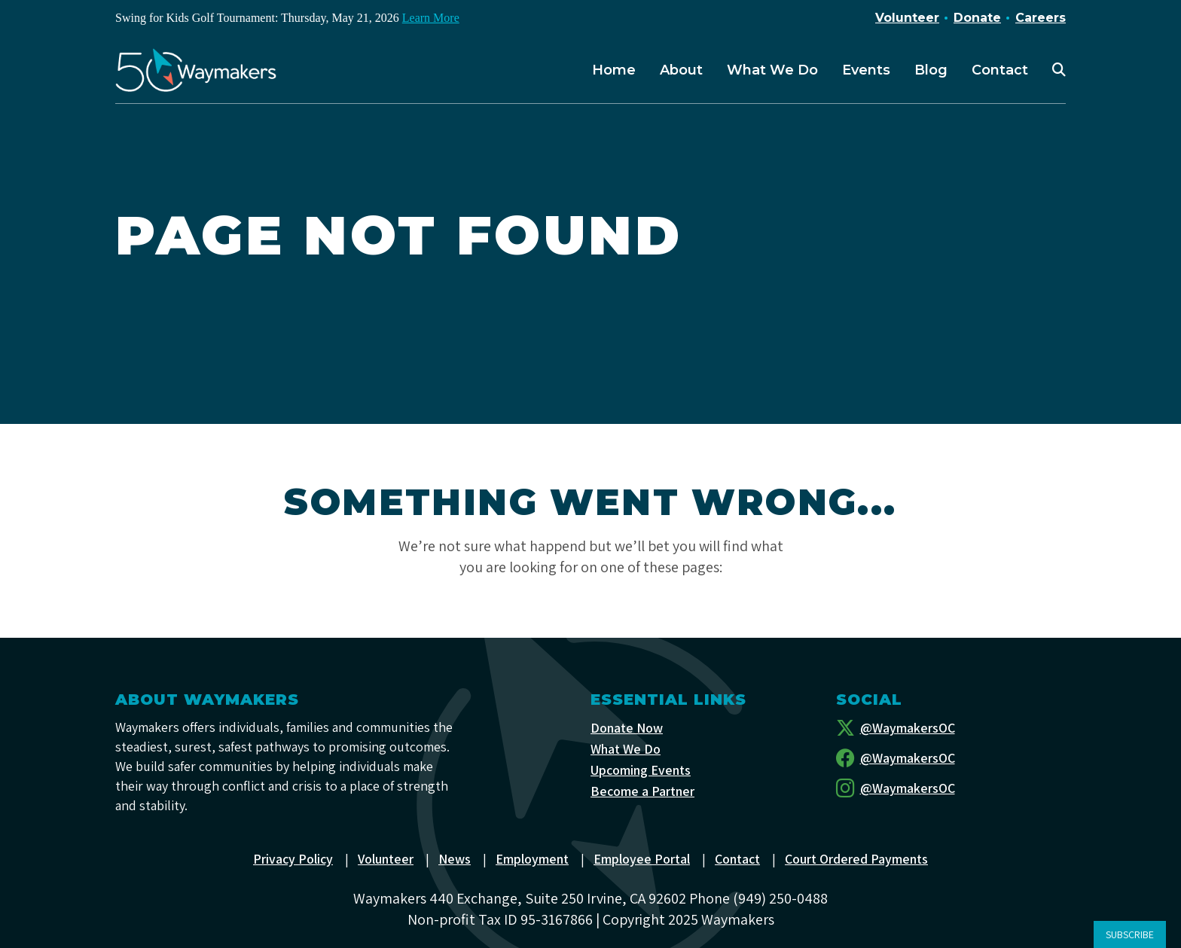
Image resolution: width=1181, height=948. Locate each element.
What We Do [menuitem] (772, 70)
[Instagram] (951, 788)
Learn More (430, 17)
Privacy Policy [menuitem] (293, 858)
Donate (977, 18)
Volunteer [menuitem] (386, 858)
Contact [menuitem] (1000, 70)
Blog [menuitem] (931, 70)
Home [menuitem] (614, 70)
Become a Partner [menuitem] (642, 791)
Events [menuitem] (866, 70)
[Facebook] (951, 758)
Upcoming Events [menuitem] (640, 770)
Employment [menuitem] (532, 858)
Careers (1040, 18)
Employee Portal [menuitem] (642, 858)
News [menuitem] (455, 858)
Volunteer (907, 18)
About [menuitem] (681, 70)
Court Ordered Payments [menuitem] (857, 858)
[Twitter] (951, 728)
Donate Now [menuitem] (626, 727)
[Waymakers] (195, 70)
